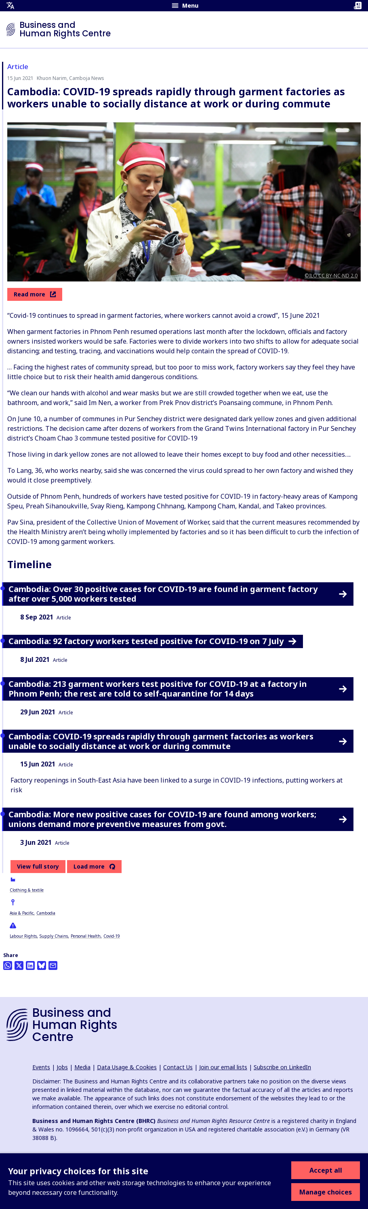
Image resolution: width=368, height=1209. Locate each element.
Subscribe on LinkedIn (282, 1067)
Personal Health (86, 936)
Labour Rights (23, 936)
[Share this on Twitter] (19, 965)
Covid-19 (111, 936)
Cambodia (45, 913)
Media (82, 1067)
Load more (89, 866)
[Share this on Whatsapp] (7, 965)
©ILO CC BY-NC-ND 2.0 (331, 275)
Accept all (325, 1170)
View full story (38, 866)
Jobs (62, 1067)
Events (41, 1067)
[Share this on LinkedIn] (30, 965)
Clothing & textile (27, 890)
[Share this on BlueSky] (41, 965)
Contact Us (178, 1067)
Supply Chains (54, 936)
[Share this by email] (52, 965)
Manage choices (325, 1192)
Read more (35, 294)
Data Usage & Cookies (127, 1067)
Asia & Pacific (22, 913)
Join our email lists (223, 1067)
